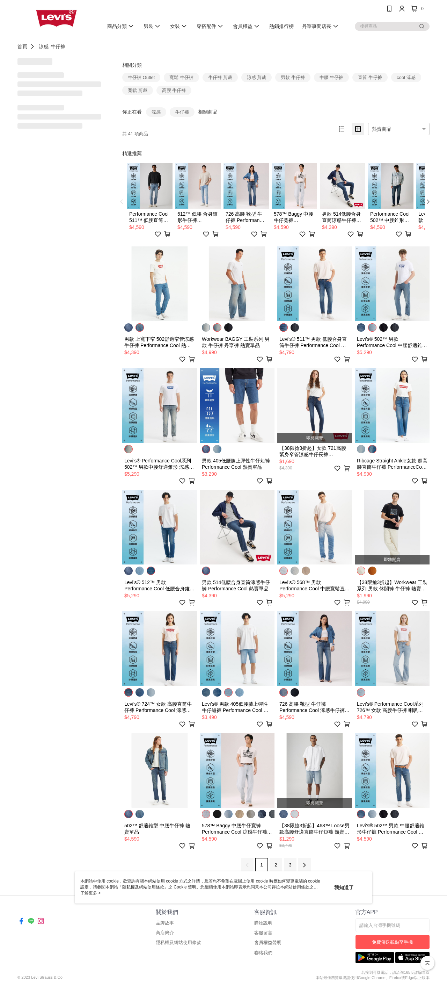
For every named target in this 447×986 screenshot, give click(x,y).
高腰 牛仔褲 (174, 90)
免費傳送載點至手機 (392, 942)
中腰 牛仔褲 (332, 77)
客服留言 (263, 932)
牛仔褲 (58, 46)
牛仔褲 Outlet (141, 77)
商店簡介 (165, 932)
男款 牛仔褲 (293, 77)
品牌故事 (165, 923)
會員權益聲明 (267, 942)
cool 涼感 (406, 77)
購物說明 (263, 923)
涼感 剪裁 (256, 77)
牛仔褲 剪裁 (220, 77)
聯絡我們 (263, 952)
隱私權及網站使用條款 (178, 942)
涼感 (44, 46)
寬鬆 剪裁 (137, 90)
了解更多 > (90, 893)
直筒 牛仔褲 (370, 77)
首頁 (22, 46)
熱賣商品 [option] (381, 129)
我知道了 (344, 887)
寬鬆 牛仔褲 (181, 77)
